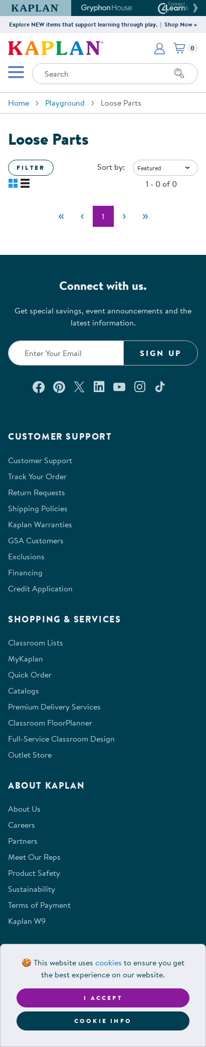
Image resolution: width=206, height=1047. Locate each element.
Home (18, 102)
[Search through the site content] (115, 73)
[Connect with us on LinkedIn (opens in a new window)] (99, 386)
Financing (25, 572)
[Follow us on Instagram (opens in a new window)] (140, 386)
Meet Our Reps (34, 856)
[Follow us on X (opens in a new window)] (79, 386)
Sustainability (31, 888)
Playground (65, 102)
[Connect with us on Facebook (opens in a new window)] (39, 386)
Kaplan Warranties (40, 524)
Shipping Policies (38, 508)
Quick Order (30, 674)
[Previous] (82, 216)
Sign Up (160, 353)
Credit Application (40, 588)
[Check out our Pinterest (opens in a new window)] (59, 386)
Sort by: (111, 166)
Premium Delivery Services (54, 706)
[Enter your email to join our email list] (66, 353)
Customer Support (40, 460)
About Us (24, 808)
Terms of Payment (39, 904)
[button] (194, 8)
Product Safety (34, 872)
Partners (23, 840)
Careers (21, 824)
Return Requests (36, 492)
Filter (31, 167)
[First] (61, 216)
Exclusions (26, 556)
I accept (103, 997)
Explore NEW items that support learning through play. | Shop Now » (103, 24)
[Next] (124, 216)
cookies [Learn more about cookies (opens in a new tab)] (108, 962)
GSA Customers (36, 540)
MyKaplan (25, 658)
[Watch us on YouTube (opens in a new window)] (119, 386)
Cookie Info (103, 1020)
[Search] (179, 73)
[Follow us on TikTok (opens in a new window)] (160, 386)
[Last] (145, 216)
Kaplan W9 (27, 920)
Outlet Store (30, 754)
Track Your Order (37, 476)
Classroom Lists (35, 642)
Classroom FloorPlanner (50, 722)
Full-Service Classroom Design (61, 738)
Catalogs (23, 690)
